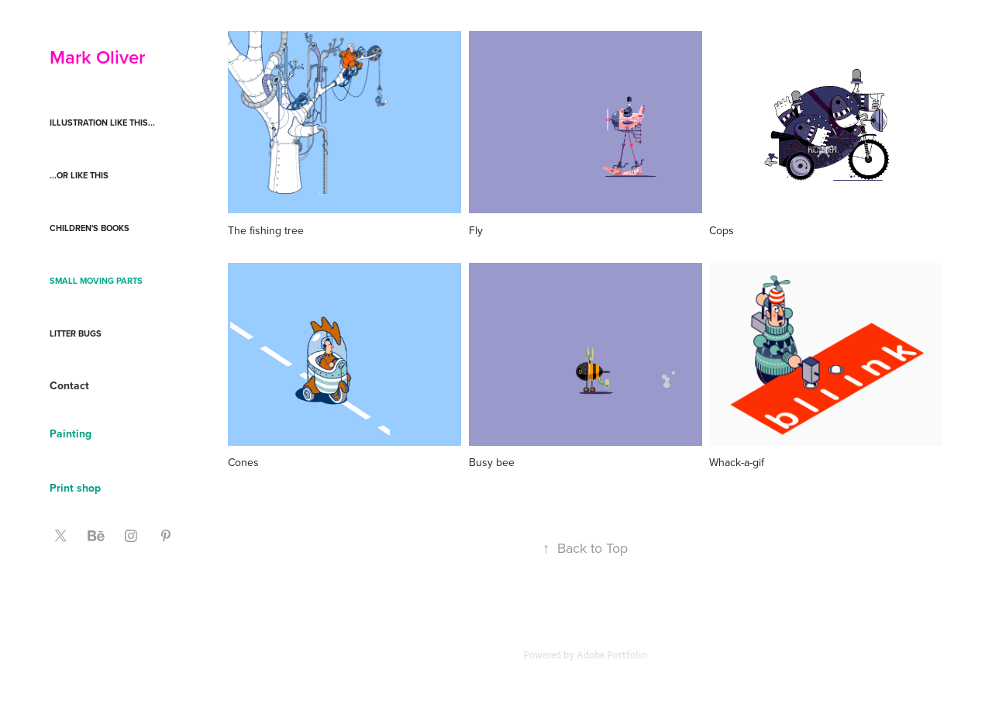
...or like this (79, 175)
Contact (69, 385)
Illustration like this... (102, 122)
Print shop (75, 488)
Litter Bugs (76, 333)
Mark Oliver (97, 57)
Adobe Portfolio (612, 655)
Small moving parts (96, 281)
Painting (70, 433)
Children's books (89, 228)
